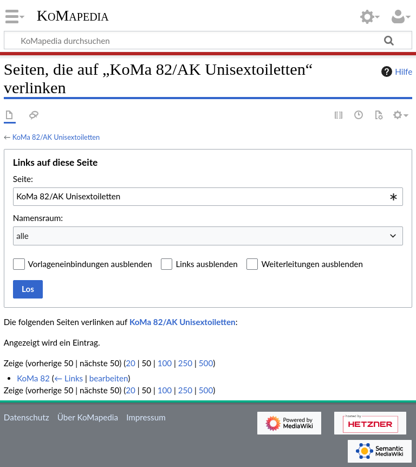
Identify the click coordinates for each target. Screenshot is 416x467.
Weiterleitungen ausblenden (311, 264)
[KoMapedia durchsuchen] (208, 40)
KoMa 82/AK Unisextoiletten (56, 137)
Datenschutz (26, 417)
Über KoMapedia (87, 417)
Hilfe (395, 71)
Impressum (146, 417)
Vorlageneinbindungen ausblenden (90, 264)
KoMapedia (73, 15)
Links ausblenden (206, 264)
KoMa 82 (33, 378)
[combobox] (208, 196)
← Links (68, 378)
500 (206, 363)
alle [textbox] (22, 236)
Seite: (23, 179)
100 (165, 363)
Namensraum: (38, 218)
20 (130, 363)
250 (185, 363)
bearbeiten (108, 378)
